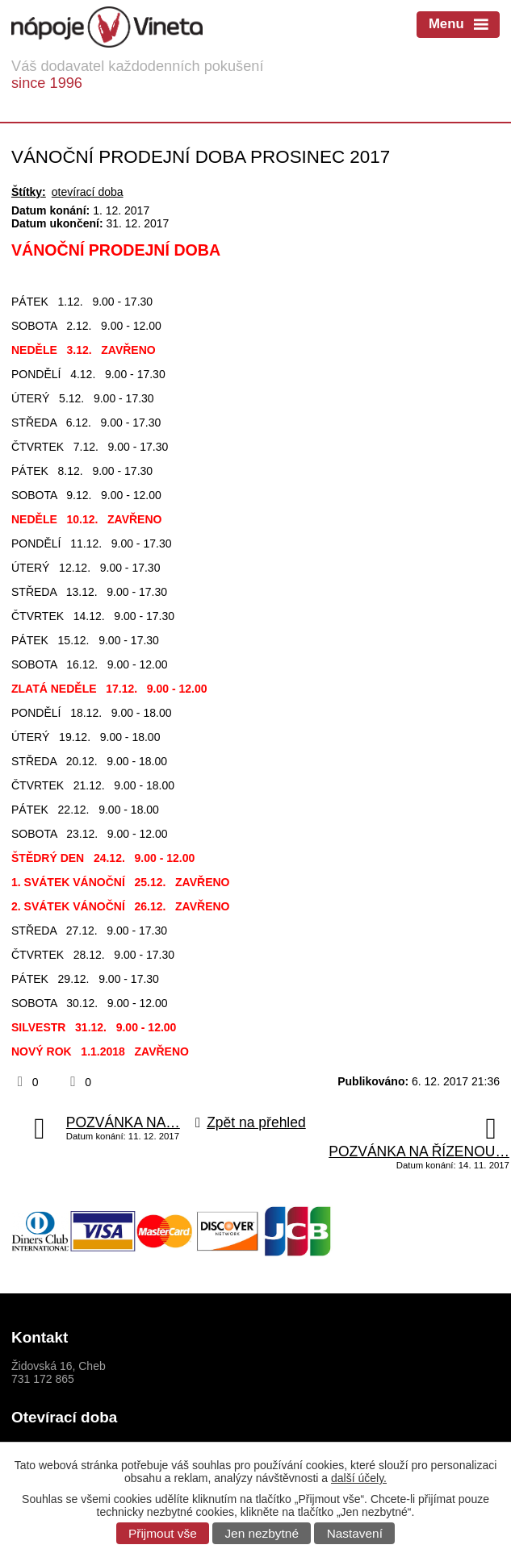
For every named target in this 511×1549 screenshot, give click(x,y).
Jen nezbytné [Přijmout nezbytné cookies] (261, 1533)
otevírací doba (88, 191)
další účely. (359, 1478)
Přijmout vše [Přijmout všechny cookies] (162, 1533)
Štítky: (28, 191)
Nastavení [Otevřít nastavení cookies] (355, 1533)
